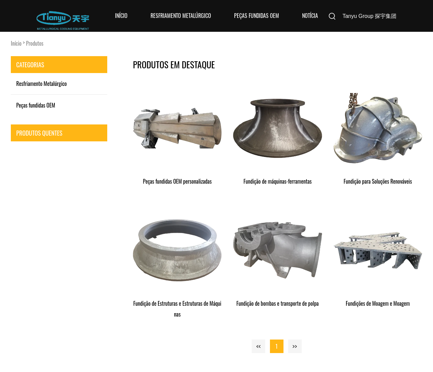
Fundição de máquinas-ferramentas (278, 181)
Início (121, 15)
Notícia (310, 15)
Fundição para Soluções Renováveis (378, 181)
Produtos (34, 43)
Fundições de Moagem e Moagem (378, 303)
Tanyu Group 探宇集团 (369, 16)
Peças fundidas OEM (256, 15)
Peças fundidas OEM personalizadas (177, 181)
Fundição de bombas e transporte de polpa (277, 303)
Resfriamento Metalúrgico (181, 15)
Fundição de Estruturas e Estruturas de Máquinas (177, 308)
